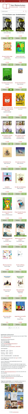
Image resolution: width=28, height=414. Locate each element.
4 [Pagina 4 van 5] (16, 327)
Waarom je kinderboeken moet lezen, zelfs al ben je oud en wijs (7, 109)
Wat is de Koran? (7, 290)
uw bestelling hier (7, 337)
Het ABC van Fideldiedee (20, 187)
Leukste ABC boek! (20, 56)
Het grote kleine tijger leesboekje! (7, 57)
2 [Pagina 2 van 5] (11, 327)
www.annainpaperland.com (10, 371)
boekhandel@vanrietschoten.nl (10, 343)
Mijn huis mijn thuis (7, 264)
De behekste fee (7, 162)
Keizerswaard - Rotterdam (14, 346)
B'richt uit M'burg (20, 264)
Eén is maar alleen (7, 316)
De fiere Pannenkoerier (20, 82)
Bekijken (5, 38)
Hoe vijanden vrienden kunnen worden (7, 136)
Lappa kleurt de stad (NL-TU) (20, 317)
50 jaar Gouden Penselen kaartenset (20, 212)
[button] (23, 1)
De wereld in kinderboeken (20, 107)
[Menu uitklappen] (4, 1)
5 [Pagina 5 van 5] (18, 327)
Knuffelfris (7, 187)
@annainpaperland (10, 377)
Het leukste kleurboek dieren (7, 212)
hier (16, 357)
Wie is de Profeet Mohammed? (20, 290)
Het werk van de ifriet (20, 162)
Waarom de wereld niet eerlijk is (7, 239)
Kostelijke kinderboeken (7, 82)
